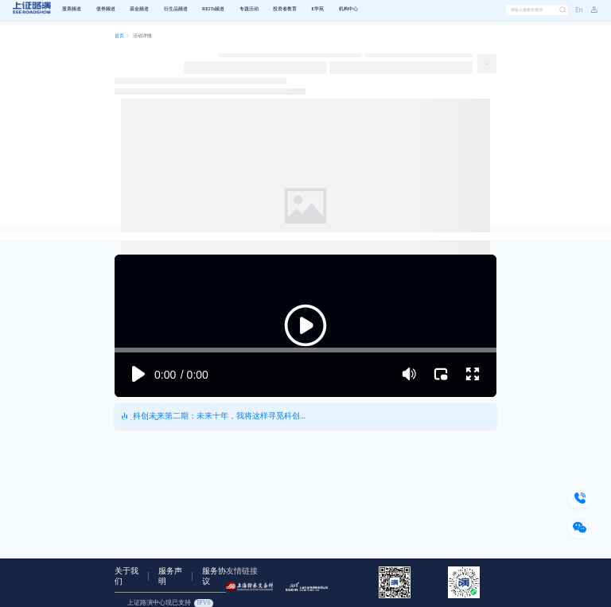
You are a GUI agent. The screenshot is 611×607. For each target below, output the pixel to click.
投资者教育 (285, 9)
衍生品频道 (176, 9)
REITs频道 (213, 9)
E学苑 (317, 9)
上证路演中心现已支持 (170, 603)
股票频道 (71, 9)
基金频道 (139, 9)
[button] (590, 10)
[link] (119, 36)
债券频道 (105, 9)
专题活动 (249, 9)
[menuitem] (71, 10)
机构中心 (348, 9)
